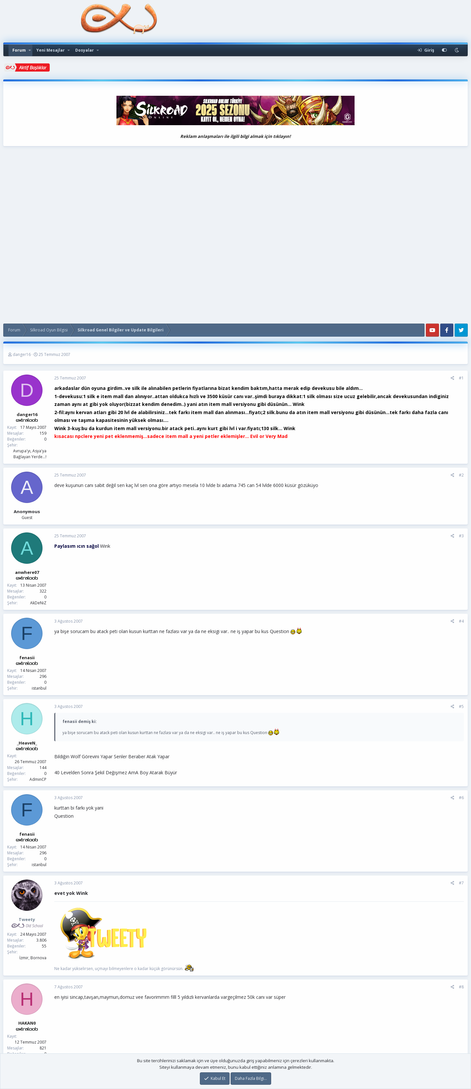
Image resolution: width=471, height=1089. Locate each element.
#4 (461, 621)
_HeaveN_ (27, 743)
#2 (461, 475)
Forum (19, 50)
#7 (461, 883)
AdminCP (37, 779)
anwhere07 (27, 572)
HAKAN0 (27, 1023)
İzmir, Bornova (32, 958)
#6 (461, 797)
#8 (461, 987)
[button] (29, 50)
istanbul (39, 688)
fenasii (27, 658)
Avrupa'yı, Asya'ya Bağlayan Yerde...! (29, 454)
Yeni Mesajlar (50, 50)
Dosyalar (84, 50)
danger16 (22, 354)
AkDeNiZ (38, 603)
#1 (461, 378)
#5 (461, 706)
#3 (461, 536)
